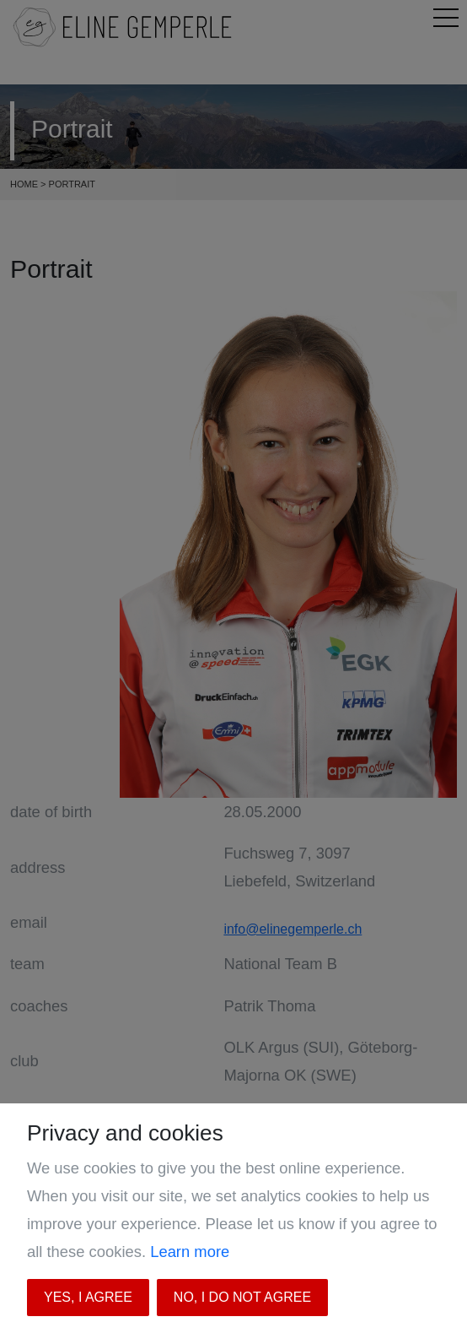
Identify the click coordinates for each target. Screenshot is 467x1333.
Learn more (189, 1251)
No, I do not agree (242, 1297)
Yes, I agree (88, 1297)
